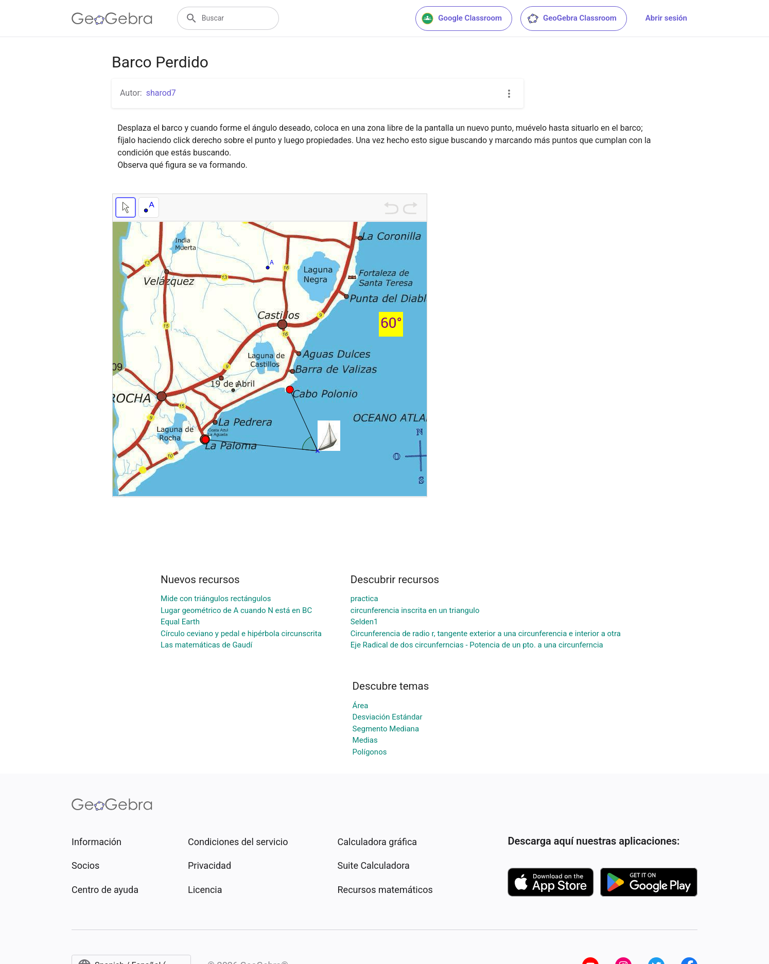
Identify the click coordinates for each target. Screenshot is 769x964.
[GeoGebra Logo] (112, 18)
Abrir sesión (666, 18)
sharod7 (161, 93)
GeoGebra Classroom (572, 18)
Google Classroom (462, 18)
